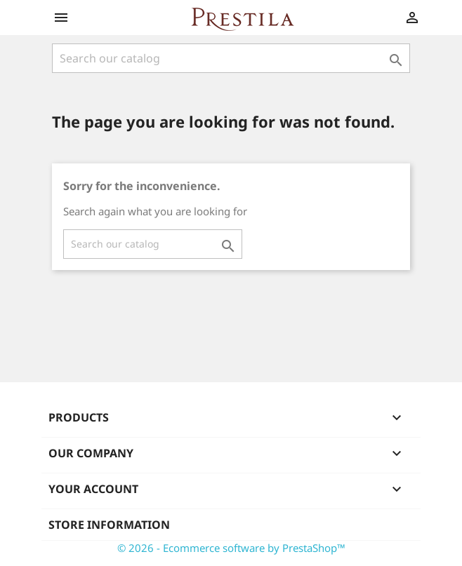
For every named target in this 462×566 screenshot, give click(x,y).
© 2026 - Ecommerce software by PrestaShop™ (231, 548)
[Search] (231, 58)
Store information (109, 524)
